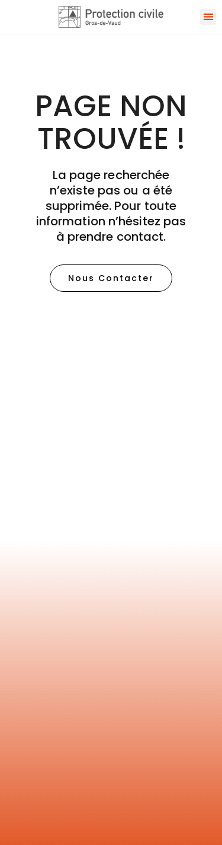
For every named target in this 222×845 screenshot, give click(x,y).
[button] (208, 17)
